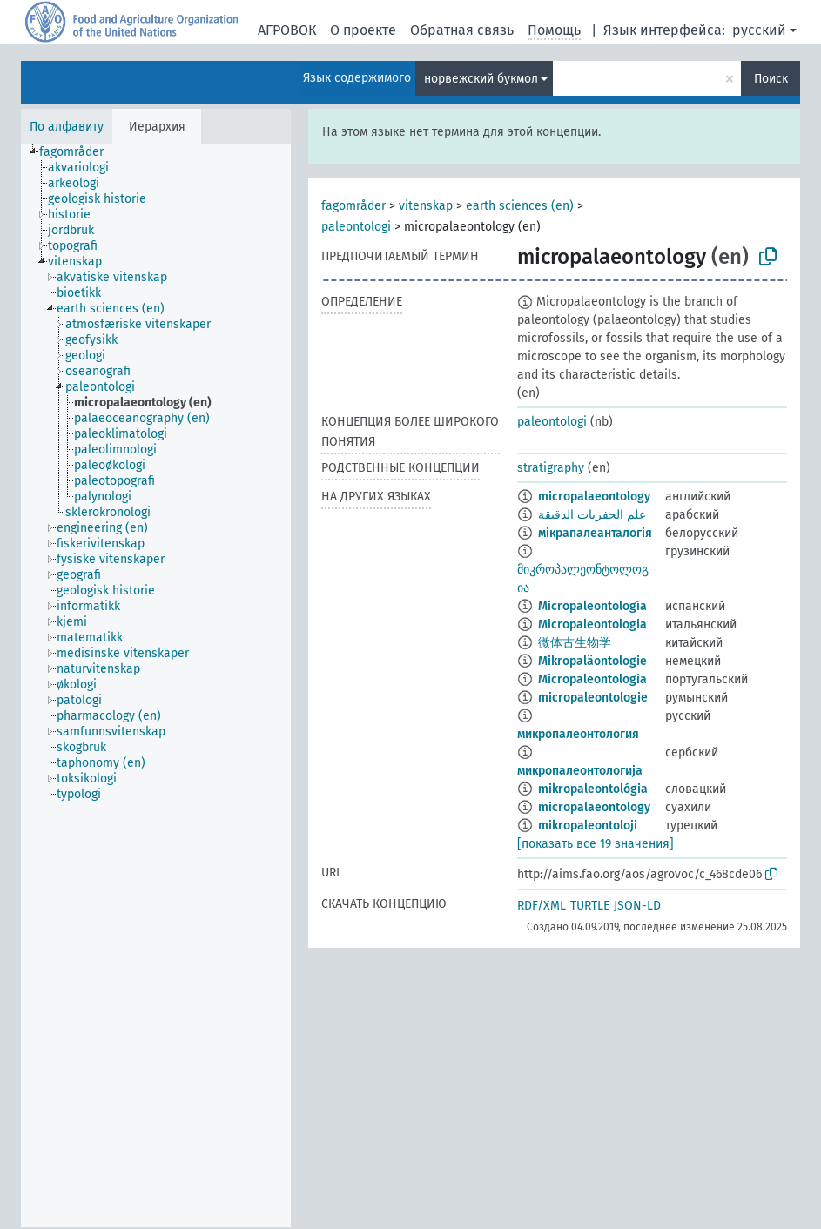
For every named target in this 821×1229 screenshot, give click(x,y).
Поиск (771, 78)
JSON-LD (637, 905)
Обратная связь (462, 30)
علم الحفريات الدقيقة (592, 514)
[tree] (156, 685)
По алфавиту (67, 126)
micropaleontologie (593, 697)
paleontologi (356, 226)
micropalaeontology (594, 496)
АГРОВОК (287, 30)
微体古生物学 (574, 642)
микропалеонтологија (580, 770)
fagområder (353, 205)
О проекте (363, 30)
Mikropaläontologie (592, 661)
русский (759, 30)
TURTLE (589, 905)
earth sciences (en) (520, 205)
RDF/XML (541, 905)
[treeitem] (78, 152)
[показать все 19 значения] (595, 843)
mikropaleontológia (593, 789)
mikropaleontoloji (587, 825)
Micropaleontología (592, 606)
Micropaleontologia (592, 624)
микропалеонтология (578, 734)
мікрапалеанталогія (595, 533)
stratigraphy (550, 467)
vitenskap (426, 205)
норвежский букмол (481, 78)
